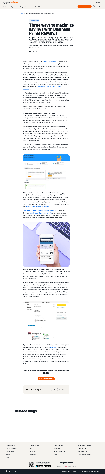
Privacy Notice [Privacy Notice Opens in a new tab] (64, 471)
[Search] (92, 2)
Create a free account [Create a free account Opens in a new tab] (84, 7)
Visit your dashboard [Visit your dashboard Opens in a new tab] (46, 378)
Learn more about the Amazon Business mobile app (40, 210)
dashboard (53, 347)
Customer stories (10, 451)
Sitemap (55, 454)
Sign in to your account (83, 451)
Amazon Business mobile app (84, 454)
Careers (7, 457)
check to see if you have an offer (41, 213)
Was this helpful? (34, 389)
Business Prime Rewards (51, 61)
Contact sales (57, 448)
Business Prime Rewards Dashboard (37, 206)
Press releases (33, 454)
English (98, 2)
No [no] (63, 389)
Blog (31, 448)
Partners (8, 454)
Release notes (33, 451)
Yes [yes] (54, 389)
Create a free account (82, 448)
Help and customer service (60, 451)
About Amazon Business (11, 448)
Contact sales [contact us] (97, 7)
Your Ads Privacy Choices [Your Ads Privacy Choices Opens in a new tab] (73, 471)
